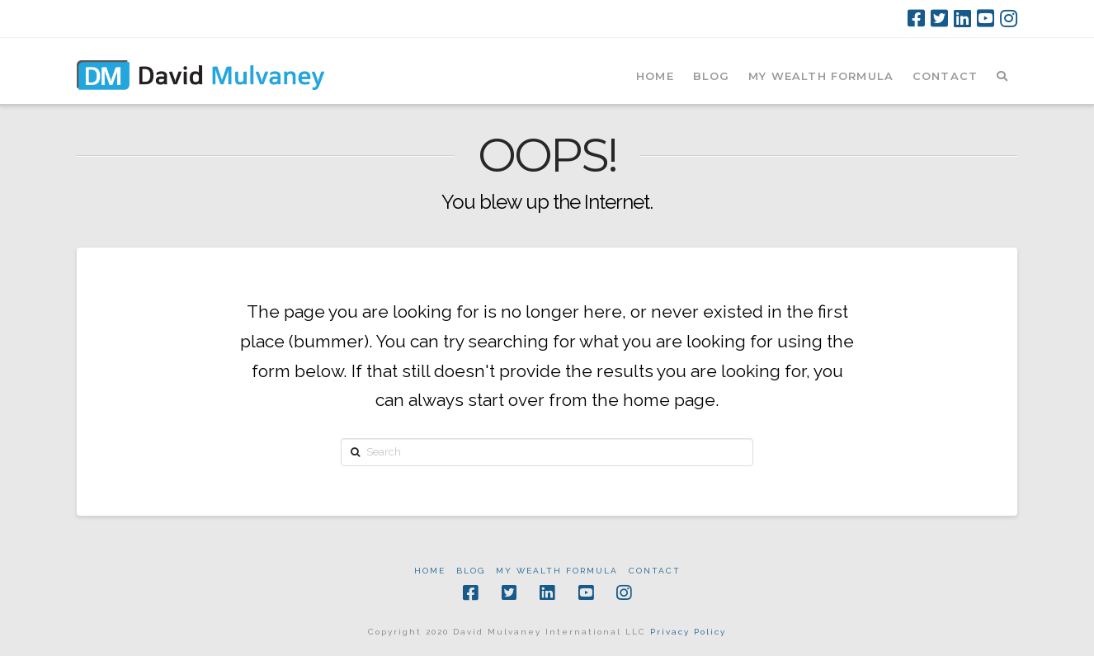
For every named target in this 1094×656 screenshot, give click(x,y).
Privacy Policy (688, 631)
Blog (470, 570)
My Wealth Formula (557, 570)
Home (430, 570)
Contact (655, 570)
